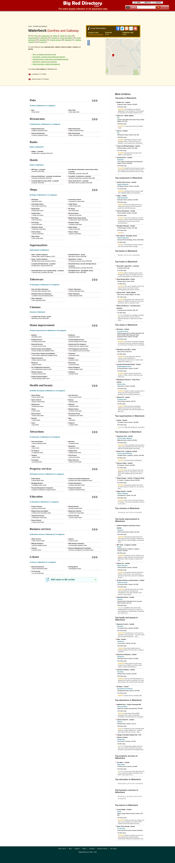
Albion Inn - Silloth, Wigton (125, 115)
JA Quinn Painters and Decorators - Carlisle (130, 580)
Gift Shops (34, 199)
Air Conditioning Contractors (40, 367)
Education (68, 40)
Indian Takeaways (74, 294)
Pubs (36, 36)
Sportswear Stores (74, 413)
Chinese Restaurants (38, 133)
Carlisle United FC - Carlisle (125, 719)
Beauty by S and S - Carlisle (125, 624)
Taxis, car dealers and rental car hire (44, 54)
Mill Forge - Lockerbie (38, 169)
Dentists (34, 418)
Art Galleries (35, 450)
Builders (34, 335)
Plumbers (71, 358)
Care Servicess (73, 395)
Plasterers (34, 362)
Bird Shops (35, 218)
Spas (70, 418)
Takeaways (44, 38)
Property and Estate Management (79, 478)
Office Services (36, 539)
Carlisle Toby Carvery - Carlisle (126, 182)
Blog (70, 848)
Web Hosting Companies (76, 543)
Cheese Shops (36, 232)
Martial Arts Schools (74, 511)
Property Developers (75, 483)
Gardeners (71, 335)
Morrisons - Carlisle (123, 329)
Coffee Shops (72, 204)
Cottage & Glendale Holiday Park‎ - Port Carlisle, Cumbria (129, 736)
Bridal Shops (35, 208)
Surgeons (71, 423)
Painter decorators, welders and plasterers (46, 64)
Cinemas (54, 38)
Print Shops (35, 222)
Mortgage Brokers (37, 483)
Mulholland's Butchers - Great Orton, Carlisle (128, 381)
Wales (84, 848)
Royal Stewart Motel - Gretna (126, 279)
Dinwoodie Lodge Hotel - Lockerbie (128, 266)
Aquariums (71, 446)
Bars (32, 110)
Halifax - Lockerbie (37, 151)
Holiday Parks (72, 450)
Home (30, 26)
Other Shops (35, 236)
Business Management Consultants (79, 548)
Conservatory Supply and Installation (43, 353)
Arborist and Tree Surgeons (77, 344)
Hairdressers (35, 404)
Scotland (91, 848)
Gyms (33, 423)
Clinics (33, 409)
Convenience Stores (74, 199)
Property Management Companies (42, 488)
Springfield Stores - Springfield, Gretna (80, 270)
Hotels (62, 36)
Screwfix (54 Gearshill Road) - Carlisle (129, 364)
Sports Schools (36, 400)
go (159, 7)
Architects (71, 372)
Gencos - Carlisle (122, 131)
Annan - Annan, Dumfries (39, 259)
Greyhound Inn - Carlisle (124, 157)
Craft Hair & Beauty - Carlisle (126, 669)
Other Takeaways (36, 298)
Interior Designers (74, 367)
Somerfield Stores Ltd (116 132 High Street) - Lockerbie (82, 265)
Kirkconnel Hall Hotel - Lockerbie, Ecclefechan (46, 176)
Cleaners (34, 548)
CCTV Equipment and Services (78, 349)
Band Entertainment (37, 566)
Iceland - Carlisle (122, 420)
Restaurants (45, 36)
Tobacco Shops (73, 232)
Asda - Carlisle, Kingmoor (39, 254)
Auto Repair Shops (37, 204)
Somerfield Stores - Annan (76, 254)
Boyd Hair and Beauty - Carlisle (127, 654)
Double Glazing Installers (39, 376)
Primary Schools (36, 506)
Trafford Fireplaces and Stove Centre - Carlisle (129, 527)
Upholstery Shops (37, 227)
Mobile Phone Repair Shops (77, 218)
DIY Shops (71, 208)
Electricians (72, 362)
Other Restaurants (74, 133)
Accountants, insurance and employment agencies (49, 57)
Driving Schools (73, 506)
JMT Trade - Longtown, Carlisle (126, 545)
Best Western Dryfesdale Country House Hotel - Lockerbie (83, 170)
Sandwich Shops (73, 222)
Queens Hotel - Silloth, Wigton (126, 292)
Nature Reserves (73, 460)
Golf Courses (72, 455)
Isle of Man (113, 848)
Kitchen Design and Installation (41, 349)
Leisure (42, 42)
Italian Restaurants (74, 128)
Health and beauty (41, 385)
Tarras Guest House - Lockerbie (78, 181)
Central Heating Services (76, 339)
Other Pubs (72, 110)
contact (158, 2)
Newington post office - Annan (126, 349)
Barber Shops (72, 227)
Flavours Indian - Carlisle (125, 463)
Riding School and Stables (39, 511)
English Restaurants (37, 128)
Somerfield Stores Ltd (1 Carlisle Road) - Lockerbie (47, 270)
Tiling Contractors (37, 358)
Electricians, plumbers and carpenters (45, 62)
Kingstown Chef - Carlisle (125, 436)
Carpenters (71, 353)
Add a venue (62, 848)
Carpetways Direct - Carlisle (125, 597)
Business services (40, 529)
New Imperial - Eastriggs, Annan (127, 235)
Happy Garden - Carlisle (124, 491)
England (77, 848)
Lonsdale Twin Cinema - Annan (41, 316)
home (138, 2)
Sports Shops (35, 395)
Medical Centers (73, 409)
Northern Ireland (102, 848)
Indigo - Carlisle (122, 195)
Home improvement (66, 38)
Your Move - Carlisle (123, 762)
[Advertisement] (87, 17)
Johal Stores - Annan (75, 259)
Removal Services (37, 344)
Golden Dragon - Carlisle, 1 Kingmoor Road (130, 478)
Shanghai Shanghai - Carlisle (126, 226)
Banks (55, 36)
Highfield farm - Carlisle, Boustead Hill (129, 704)
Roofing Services (36, 339)
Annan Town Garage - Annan (126, 826)
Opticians (71, 404)
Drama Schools (36, 520)
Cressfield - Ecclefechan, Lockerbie (79, 176)
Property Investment (74, 488)
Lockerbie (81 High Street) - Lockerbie (43, 264)
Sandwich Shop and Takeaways (41, 294)
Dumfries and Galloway (40, 26)
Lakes (33, 446)
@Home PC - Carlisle (123, 397)
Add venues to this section (63, 579)
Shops (69, 36)
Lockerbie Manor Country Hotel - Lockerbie (45, 181)
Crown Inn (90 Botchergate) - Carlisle (128, 146)
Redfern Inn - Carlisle (123, 102)
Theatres (34, 455)
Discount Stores (73, 213)
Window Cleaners (37, 372)
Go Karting (34, 460)
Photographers (73, 566)
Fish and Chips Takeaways (39, 289)
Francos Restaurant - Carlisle (126, 211)
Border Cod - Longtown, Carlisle (127, 451)
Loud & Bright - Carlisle (124, 809)
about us (147, 2)
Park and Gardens (37, 441)
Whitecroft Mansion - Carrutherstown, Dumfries (129, 307)
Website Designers (37, 543)
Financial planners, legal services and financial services (50, 59)
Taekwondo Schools (37, 515)
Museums (71, 441)
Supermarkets (32, 38)
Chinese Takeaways (74, 289)
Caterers (71, 539)
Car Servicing (35, 571)
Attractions (42, 40)
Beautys (71, 400)
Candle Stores (35, 213)
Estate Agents (35, 478)
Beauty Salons (36, 413)
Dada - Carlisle (121, 639)
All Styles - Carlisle (123, 686)
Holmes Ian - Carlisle (123, 563)
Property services (55, 40)
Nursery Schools (73, 515)
